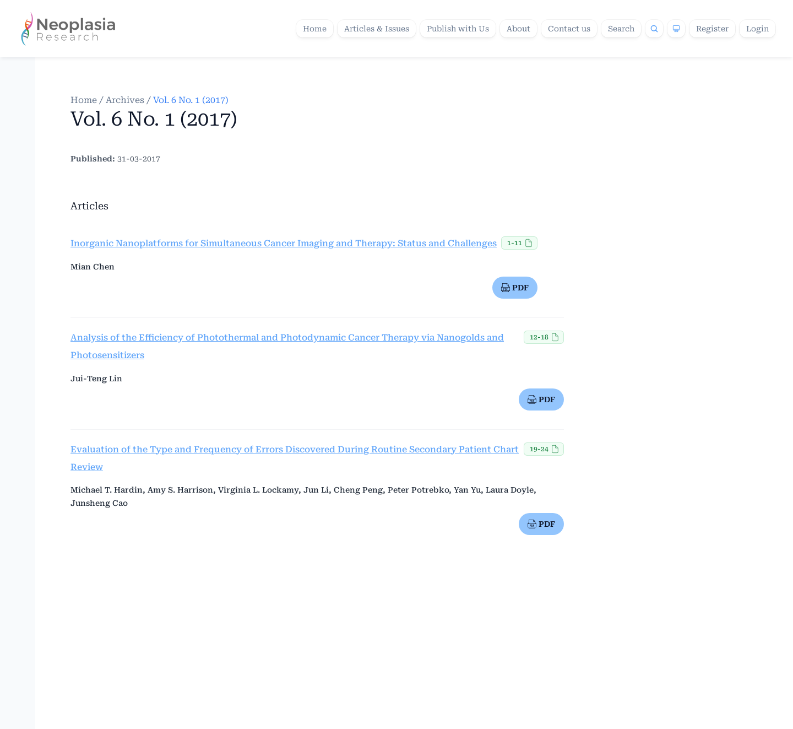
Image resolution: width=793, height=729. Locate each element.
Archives (125, 100)
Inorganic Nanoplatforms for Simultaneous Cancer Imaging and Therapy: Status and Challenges (283, 243)
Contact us (569, 28)
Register (712, 28)
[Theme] (676, 28)
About (518, 28)
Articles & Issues (376, 28)
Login (757, 28)
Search (621, 28)
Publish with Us (458, 28)
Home (315, 28)
